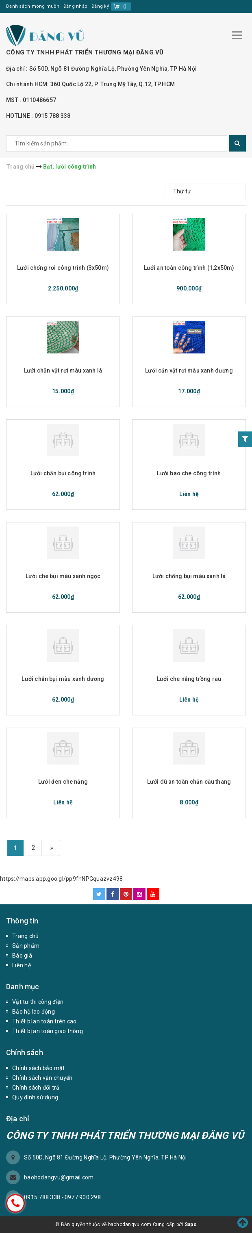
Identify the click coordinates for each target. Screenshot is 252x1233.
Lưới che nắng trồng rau (189, 679)
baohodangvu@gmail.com (58, 1177)
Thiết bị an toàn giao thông (47, 1031)
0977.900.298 (83, 1197)
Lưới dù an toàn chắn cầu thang (189, 781)
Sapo (191, 1224)
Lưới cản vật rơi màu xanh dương (189, 370)
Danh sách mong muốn (32, 6)
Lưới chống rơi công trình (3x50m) (63, 267)
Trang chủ (25, 936)
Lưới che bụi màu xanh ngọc (63, 576)
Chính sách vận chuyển (42, 1078)
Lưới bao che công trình (189, 473)
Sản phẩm (25, 946)
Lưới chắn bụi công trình (63, 473)
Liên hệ (21, 965)
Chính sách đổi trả (36, 1087)
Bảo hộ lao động (33, 1011)
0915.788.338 (42, 1197)
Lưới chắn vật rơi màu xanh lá (63, 370)
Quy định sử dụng (35, 1097)
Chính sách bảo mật (38, 1068)
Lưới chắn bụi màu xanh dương (63, 679)
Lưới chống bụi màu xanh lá (189, 576)
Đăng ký (100, 6)
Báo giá (22, 955)
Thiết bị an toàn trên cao (44, 1021)
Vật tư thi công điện (37, 1002)
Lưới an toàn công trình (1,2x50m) (189, 267)
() (125, 6)
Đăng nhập (75, 6)
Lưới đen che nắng (63, 781)
